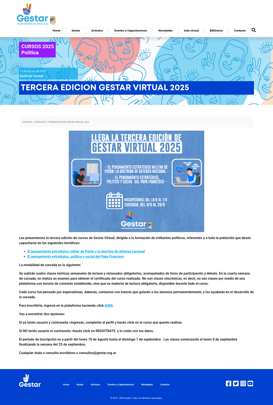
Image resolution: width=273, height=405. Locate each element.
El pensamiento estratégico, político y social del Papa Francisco (76, 256)
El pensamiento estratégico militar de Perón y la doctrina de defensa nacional (86, 251)
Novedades (165, 30)
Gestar (76, 30)
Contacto (240, 30)
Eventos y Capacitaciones (130, 30)
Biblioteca (216, 30)
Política (30, 53)
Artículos (97, 30)
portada (27, 122)
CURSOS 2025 (37, 46)
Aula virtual (191, 30)
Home (56, 30)
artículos (40, 122)
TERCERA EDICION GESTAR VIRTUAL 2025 (68, 122)
